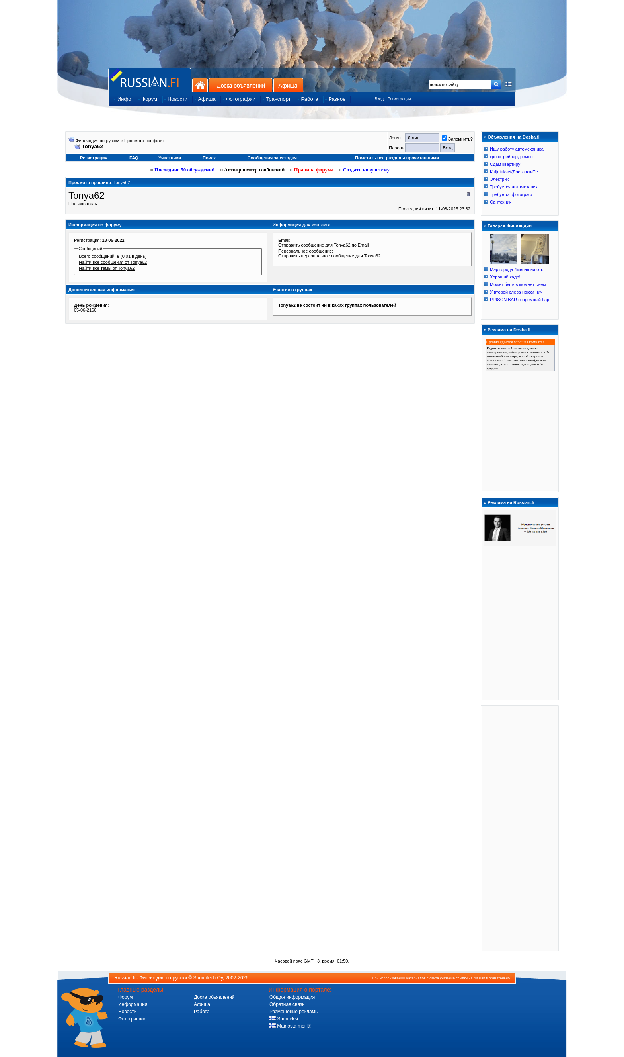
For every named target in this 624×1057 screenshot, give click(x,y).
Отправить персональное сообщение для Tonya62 (329, 255)
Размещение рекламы (294, 1011)
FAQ (133, 157)
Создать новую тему (364, 170)
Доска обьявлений (214, 997)
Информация (132, 1004)
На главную (200, 85)
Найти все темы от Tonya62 (107, 268)
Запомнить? (457, 139)
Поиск (209, 157)
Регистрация (399, 99)
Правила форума (311, 170)
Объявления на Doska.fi (514, 137)
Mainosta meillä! (290, 1026)
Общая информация (292, 997)
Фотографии (132, 1019)
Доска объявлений (240, 85)
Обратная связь (286, 1004)
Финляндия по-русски (97, 140)
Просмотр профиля (144, 140)
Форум (125, 997)
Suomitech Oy (208, 978)
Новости (127, 1011)
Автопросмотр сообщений (252, 170)
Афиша (288, 85)
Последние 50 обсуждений (182, 170)
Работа (202, 1011)
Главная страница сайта (149, 80)
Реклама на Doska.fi (509, 329)
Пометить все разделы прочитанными (397, 157)
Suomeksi (283, 1019)
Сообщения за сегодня (272, 157)
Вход (379, 99)
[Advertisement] (520, 827)
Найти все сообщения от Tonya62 (113, 262)
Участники (169, 157)
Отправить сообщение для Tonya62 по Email (323, 245)
